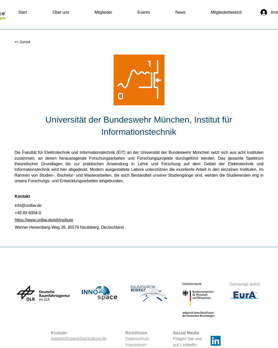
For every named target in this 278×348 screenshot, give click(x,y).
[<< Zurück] (31, 42)
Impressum (136, 344)
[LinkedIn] (216, 341)
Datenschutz (137, 338)
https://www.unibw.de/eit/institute (44, 220)
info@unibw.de (28, 205)
